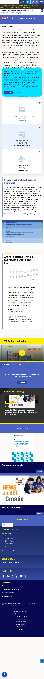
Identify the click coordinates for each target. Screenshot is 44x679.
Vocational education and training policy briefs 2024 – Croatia (22, 444)
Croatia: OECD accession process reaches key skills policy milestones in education (21, 480)
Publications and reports (12, 533)
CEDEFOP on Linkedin (16, 644)
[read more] (31, 214)
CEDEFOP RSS (25, 644)
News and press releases (12, 576)
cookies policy (30, 86)
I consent (9, 92)
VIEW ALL (20, 588)
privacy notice (12, 88)
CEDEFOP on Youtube (12, 644)
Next (36, 470)
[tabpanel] (22, 474)
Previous (7, 470)
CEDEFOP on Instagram (21, 644)
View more (22, 451)
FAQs (20, 677)
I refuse (18, 92)
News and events (8, 661)
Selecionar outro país (25, 18)
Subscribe (7, 627)
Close (42, 10)
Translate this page (15, 13)
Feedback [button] (42, 661)
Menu (41, 2)
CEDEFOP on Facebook (3, 644)
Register (37, 2)
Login (33, 2)
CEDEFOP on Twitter (8, 644)
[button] (4, 674)
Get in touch (9, 598)
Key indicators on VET (21, 316)
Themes (4, 654)
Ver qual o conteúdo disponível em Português (19, 7)
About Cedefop (7, 665)
